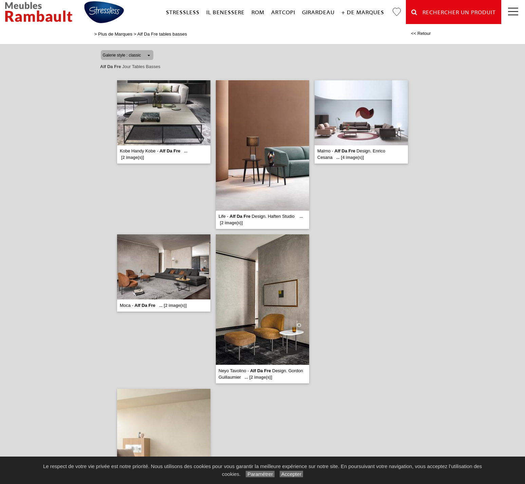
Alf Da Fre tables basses (162, 34)
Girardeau (318, 12)
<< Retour (421, 33)
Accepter (291, 474)
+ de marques (362, 12)
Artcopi (283, 12)
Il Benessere (225, 12)
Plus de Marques (115, 34)
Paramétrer (260, 474)
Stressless (183, 12)
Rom (257, 12)
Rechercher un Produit (453, 12)
